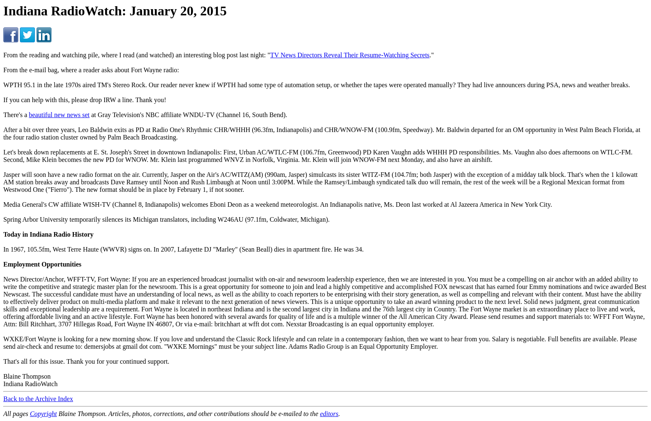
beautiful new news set (59, 114)
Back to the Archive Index (38, 398)
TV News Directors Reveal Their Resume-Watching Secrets (350, 55)
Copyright (43, 413)
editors (329, 413)
